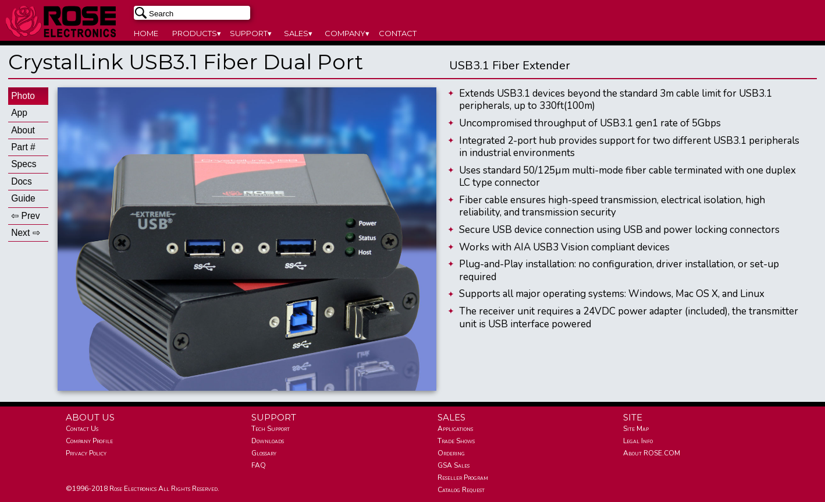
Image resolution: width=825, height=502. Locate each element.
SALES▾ (298, 33)
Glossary (263, 453)
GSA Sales (454, 465)
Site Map (636, 428)
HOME (146, 33)
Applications (455, 428)
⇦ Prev (25, 216)
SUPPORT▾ (251, 33)
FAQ (258, 465)
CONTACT (398, 33)
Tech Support (270, 428)
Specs (23, 164)
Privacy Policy (86, 453)
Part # (23, 147)
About (23, 130)
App (19, 113)
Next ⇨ (25, 233)
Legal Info (638, 441)
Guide (23, 198)
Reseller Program (463, 477)
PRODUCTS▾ (196, 33)
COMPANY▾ (347, 33)
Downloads (267, 441)
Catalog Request (461, 489)
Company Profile (89, 441)
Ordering (451, 453)
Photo (23, 96)
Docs (21, 181)
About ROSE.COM (651, 453)
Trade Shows (456, 441)
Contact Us (82, 428)
